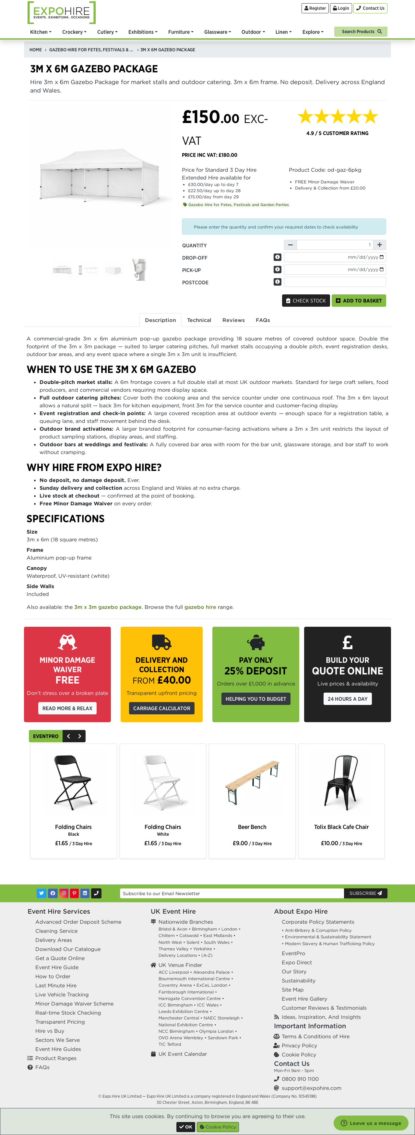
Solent (192, 942)
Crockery (72, 32)
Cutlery (105, 32)
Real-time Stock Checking (68, 1012)
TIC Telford (170, 1044)
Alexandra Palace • (213, 972)
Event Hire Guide (56, 967)
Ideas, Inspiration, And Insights (321, 1017)
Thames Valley (174, 949)
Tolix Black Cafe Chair (341, 827)
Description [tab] (160, 320)
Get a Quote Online (60, 958)
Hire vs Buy (49, 1031)
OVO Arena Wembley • (183, 1038)
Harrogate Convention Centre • (191, 998)
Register (315, 8)
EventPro (46, 736)
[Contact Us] (370, 8)
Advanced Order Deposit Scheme (78, 922)
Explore (311, 32)
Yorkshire (202, 949)
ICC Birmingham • (177, 1005)
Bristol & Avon (173, 929)
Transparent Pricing (60, 1021)
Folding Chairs (73, 830)
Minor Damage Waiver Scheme (74, 1003)
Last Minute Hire (56, 985)
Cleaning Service (56, 931)
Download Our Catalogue (68, 949)
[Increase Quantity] (379, 245)
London (229, 929)
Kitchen (39, 32)
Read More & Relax (67, 708)
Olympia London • (218, 1031)
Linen (282, 32)
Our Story (294, 971)
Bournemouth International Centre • (196, 978)
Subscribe (366, 893)
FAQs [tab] (263, 320)
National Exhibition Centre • (187, 1025)
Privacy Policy (299, 1045)
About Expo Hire (301, 911)
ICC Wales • (209, 1005)
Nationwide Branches (186, 922)
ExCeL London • (213, 985)
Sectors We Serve (57, 1040)
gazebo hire (200, 607)
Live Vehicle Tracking (62, 994)
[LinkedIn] (84, 893)
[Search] (360, 31)
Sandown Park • (224, 1038)
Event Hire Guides (58, 1049)
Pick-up (191, 270)
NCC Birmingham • (178, 1031)
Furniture (179, 32)
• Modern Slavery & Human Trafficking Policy (328, 943)
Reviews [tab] (233, 320)
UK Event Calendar (183, 1054)
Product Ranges (56, 1058)
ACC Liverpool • (175, 972)
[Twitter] (41, 893)
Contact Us (292, 1063)
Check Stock (306, 300)
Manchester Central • (180, 1018)
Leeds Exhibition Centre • (185, 1011)
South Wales (217, 942)
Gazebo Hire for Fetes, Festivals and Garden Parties (236, 204)
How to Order (52, 976)
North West (170, 942)
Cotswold (189, 935)
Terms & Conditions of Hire (316, 1036)
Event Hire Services (59, 911)
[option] (73, 784)
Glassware (215, 32)
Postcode (195, 282)
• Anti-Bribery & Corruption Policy (317, 930)
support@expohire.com (311, 1088)
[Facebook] (53, 893)
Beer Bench (252, 827)
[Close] (185, 1127)
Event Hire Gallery (304, 998)
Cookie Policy (299, 1054)
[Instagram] (63, 893)
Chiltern (167, 935)
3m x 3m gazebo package (108, 607)
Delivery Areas (53, 940)
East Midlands (217, 935)
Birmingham (204, 929)
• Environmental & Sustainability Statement (326, 937)
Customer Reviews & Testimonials (324, 1008)
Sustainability (298, 980)
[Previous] (68, 736)
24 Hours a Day (348, 699)
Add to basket (359, 300)
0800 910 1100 (300, 1079)
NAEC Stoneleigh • (223, 1018)
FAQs (42, 1067)
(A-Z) (207, 955)
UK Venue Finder (180, 965)
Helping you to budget (256, 699)
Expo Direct (297, 962)
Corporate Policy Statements (318, 922)
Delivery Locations (178, 955)
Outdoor (251, 32)
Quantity (194, 245)
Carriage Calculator (161, 708)
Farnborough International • (188, 992)
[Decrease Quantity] (290, 245)
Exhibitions (141, 32)
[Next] (80, 736)
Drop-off (195, 257)
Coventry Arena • (177, 985)
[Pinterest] (74, 893)
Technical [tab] (199, 320)
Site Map (293, 989)
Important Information (310, 1026)
